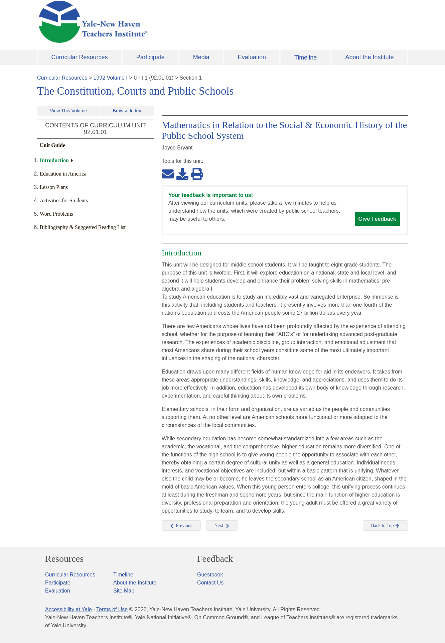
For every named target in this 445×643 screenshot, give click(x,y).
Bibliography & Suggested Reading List (83, 227)
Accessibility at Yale (68, 609)
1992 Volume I (111, 78)
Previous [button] (181, 525)
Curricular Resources (79, 57)
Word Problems (56, 214)
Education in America (63, 174)
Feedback (215, 559)
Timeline (305, 57)
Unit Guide (52, 145)
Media (201, 57)
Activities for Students (64, 200)
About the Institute (369, 57)
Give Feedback (377, 219)
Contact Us (210, 582)
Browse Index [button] (127, 110)
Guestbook (210, 574)
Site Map (123, 591)
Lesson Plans (54, 187)
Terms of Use (112, 609)
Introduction (54, 160)
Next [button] (222, 525)
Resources (64, 559)
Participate (150, 57)
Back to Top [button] (385, 525)
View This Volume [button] (68, 110)
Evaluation (252, 57)
